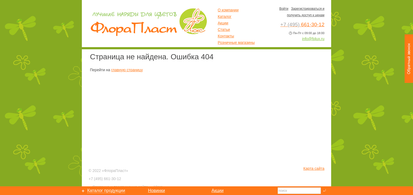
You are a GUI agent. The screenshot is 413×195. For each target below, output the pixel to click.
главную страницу (127, 70)
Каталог (224, 16)
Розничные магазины (236, 42)
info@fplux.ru (313, 39)
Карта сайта (313, 168)
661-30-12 (105, 179)
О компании (228, 10)
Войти (283, 9)
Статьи (224, 29)
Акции (223, 23)
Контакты (226, 36)
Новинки (156, 190)
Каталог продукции (106, 190)
